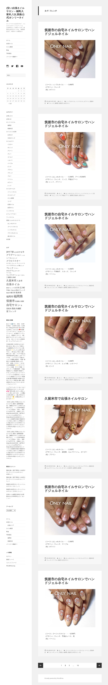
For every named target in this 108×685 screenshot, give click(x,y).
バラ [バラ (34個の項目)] (7, 265)
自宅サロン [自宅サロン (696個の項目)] (13, 305)
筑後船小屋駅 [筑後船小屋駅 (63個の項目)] (19, 301)
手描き (61, 652)
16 (78, 665)
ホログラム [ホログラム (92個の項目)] (10, 270)
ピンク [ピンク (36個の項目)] (22, 265)
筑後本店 (10, 128)
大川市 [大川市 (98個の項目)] (16, 287)
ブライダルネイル (13, 233)
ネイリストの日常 (11, 132)
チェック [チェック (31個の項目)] (14, 263)
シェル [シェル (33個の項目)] (23, 255)
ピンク (9, 166)
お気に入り (9, 116)
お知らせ (8, 119)
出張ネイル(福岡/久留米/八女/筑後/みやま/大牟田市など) (15, 495)
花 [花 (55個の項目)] (21, 305)
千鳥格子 (60, 287)
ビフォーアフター (11, 214)
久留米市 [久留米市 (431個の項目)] (11, 280)
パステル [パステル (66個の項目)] (12, 265)
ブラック (10, 173)
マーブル (54, 560)
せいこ (15, 486)
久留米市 (69, 468)
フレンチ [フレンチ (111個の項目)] (10, 268)
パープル (10, 163)
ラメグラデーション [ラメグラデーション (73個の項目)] (13, 275)
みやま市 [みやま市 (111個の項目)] (20, 252)
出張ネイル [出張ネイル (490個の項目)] (13, 284)
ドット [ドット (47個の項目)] (19, 263)
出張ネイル (9, 43)
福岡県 (56, 103)
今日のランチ (11, 138)
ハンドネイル (10, 211)
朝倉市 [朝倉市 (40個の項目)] (8, 293)
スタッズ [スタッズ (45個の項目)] (14, 258)
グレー (9, 154)
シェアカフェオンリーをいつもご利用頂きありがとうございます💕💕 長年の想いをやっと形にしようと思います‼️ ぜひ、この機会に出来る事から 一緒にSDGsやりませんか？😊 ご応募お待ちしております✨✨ (15, 393)
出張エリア (11, 525)
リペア (9, 201)
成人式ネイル (11, 236)
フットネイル (10, 217)
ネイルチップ (11, 195)
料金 (7, 50)
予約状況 (8, 53)
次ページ (99, 665)
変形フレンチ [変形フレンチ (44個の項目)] (10, 288)
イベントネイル (12, 192)
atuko (8, 474)
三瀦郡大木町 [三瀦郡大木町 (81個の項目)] (11, 277)
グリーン (10, 151)
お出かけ (10, 135)
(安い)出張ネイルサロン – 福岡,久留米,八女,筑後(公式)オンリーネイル (15, 14)
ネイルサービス (10, 189)
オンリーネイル (10, 122)
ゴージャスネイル (13, 227)
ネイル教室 (9, 47)
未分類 (8, 239)
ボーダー (64, 468)
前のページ (40, 665)
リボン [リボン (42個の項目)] (23, 275)
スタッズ (48, 287)
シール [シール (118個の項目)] (9, 258)
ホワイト (10, 182)
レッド (9, 185)
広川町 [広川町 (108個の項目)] (22, 287)
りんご (53, 195)
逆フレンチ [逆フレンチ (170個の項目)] (11, 311)
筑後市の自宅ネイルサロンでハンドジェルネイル (70, 32)
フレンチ (51, 103)
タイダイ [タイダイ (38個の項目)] (8, 263)
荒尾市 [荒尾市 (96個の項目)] (8, 308)
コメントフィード (11, 563)
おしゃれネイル (12, 223)
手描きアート (65, 195)
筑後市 (61, 103)
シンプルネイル (12, 230)
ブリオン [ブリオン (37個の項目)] (16, 268)
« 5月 (10, 103)
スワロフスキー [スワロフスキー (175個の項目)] (13, 260)
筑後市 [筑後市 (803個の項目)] (10, 301)
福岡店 (9, 125)
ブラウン (10, 170)
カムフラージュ (50, 468)
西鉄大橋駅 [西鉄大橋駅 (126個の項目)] (16, 308)
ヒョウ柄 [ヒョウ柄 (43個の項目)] (17, 265)
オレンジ (10, 147)
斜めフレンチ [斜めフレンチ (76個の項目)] (20, 290)
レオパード (61, 380)
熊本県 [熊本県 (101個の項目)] (18, 292)
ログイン (8, 556)
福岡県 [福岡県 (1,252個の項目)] (18, 296)
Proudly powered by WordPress (54, 678)
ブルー (9, 176)
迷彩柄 (79, 468)
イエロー (10, 144)
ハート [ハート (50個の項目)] (23, 263)
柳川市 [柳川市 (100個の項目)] (13, 292)
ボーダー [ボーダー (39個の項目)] (17, 271)
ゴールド (10, 157)
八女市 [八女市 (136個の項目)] (19, 280)
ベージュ (10, 179)
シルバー (10, 160)
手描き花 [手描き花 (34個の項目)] (13, 290)
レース (56, 652)
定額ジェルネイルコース (13, 220)
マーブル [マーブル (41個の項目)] (8, 273)
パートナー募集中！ (12, 57)
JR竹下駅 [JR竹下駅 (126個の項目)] (10, 252)
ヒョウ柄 (48, 380)
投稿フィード (10, 559)
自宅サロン (11, 208)
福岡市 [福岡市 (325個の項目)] (9, 296)
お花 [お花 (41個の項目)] (15, 252)
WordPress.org (10, 566)
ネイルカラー (10, 141)
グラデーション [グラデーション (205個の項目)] (13, 254)
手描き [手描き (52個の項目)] (8, 290)
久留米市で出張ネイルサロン (66, 398)
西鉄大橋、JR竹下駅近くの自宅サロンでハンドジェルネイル (15, 471)
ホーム (8, 40)
